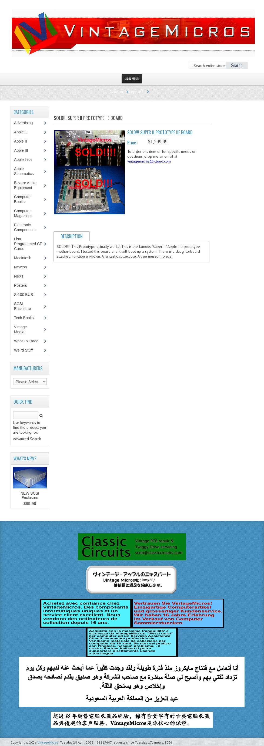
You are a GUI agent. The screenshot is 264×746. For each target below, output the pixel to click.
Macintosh (25, 258)
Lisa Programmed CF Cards (28, 244)
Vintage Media (22, 329)
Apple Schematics (26, 171)
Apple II (138, 91)
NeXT (19, 276)
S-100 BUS (26, 294)
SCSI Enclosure (25, 306)
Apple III (24, 150)
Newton (20, 267)
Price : (132, 142)
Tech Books (27, 318)
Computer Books (23, 199)
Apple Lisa (26, 159)
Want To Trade (26, 341)
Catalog (117, 91)
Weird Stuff (26, 350)
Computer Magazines (27, 213)
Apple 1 (23, 132)
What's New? (25, 458)
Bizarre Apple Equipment (26, 185)
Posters (23, 285)
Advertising (26, 123)
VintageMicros (48, 742)
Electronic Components (27, 227)
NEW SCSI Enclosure (30, 495)
